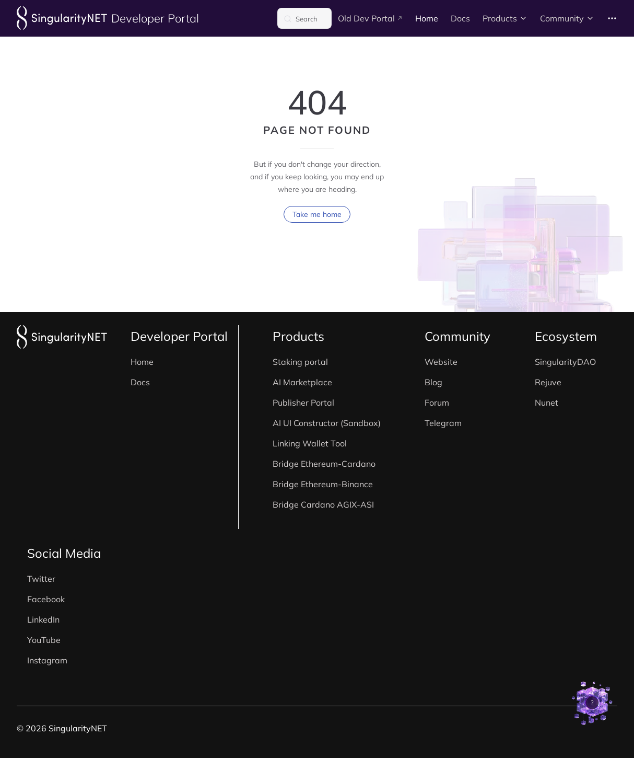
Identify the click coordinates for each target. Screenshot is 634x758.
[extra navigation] (612, 18)
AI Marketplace (302, 382)
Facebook (46, 599)
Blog (433, 382)
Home (142, 362)
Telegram (443, 423)
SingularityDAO (565, 362)
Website (441, 362)
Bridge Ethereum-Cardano (324, 463)
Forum (437, 402)
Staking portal (300, 362)
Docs (140, 382)
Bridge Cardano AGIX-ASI (323, 504)
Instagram (47, 660)
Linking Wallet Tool (310, 443)
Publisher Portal (303, 402)
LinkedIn (43, 619)
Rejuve (548, 382)
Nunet (546, 402)
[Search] (304, 18)
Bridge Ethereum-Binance (323, 484)
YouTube (44, 640)
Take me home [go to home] (317, 216)
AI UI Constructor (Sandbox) (327, 423)
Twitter (41, 578)
